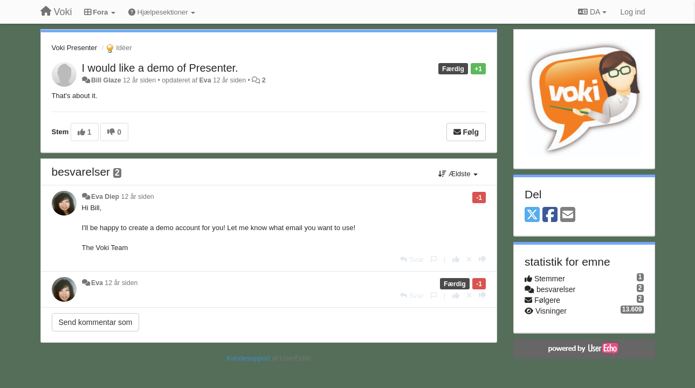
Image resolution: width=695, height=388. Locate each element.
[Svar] (411, 259)
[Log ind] (633, 12)
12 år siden (137, 196)
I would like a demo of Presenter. (160, 68)
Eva (205, 80)
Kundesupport (248, 358)
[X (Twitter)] (532, 215)
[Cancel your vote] (469, 259)
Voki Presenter (75, 48)
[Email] (567, 215)
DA (592, 12)
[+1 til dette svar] (455, 259)
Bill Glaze (106, 80)
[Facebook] (550, 215)
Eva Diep (105, 196)
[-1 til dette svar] (482, 259)
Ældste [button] (458, 174)
